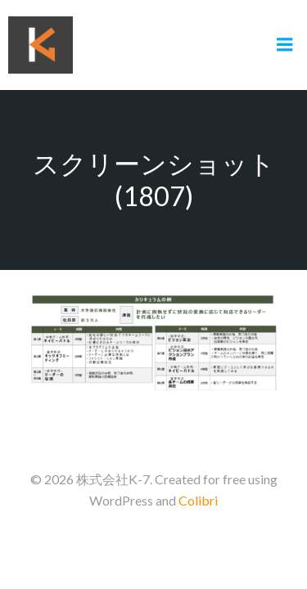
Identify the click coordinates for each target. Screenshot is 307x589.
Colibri (198, 500)
